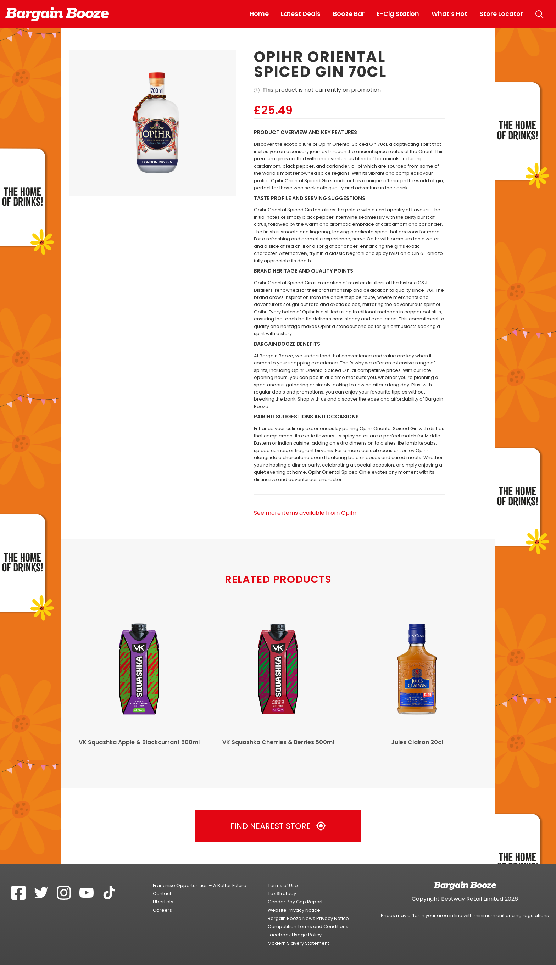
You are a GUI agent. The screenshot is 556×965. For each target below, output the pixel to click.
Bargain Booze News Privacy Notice (308, 918)
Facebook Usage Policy (295, 935)
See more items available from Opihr (305, 513)
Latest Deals (301, 14)
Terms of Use (283, 885)
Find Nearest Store (278, 826)
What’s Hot (449, 14)
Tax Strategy (282, 894)
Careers (162, 910)
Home (259, 14)
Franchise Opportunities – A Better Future (199, 885)
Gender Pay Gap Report (295, 902)
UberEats (163, 902)
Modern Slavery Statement (298, 943)
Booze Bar (349, 14)
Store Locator (501, 14)
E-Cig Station (398, 14)
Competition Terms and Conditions (308, 927)
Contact (162, 894)
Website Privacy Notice (294, 910)
